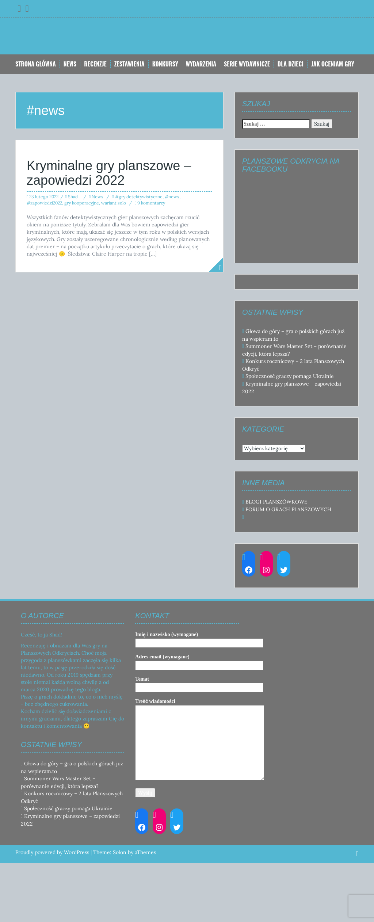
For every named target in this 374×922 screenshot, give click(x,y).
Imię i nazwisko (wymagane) (199, 639)
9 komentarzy (151, 203)
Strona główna (35, 64)
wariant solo (113, 203)
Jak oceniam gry (332, 64)
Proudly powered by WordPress (52, 852)
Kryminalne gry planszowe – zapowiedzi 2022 (109, 173)
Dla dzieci (291, 64)
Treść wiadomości (199, 740)
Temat (199, 683)
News (70, 64)
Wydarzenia (201, 64)
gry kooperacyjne (81, 203)
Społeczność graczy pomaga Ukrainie (289, 376)
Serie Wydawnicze (247, 64)
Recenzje (95, 64)
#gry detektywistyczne (139, 196)
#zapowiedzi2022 (44, 203)
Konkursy (165, 64)
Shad (73, 196)
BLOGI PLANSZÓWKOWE (276, 501)
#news (172, 196)
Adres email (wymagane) (199, 661)
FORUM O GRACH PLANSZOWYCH (288, 509)
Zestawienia (129, 64)
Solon (119, 852)
